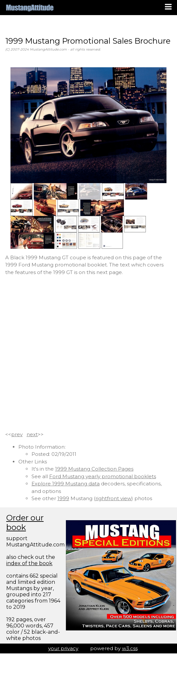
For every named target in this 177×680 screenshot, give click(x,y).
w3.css (130, 648)
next (32, 434)
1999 (63, 498)
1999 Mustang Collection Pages (94, 469)
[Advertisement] (72, 353)
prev (17, 434)
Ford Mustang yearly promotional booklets (102, 476)
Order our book (25, 522)
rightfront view (113, 498)
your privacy (63, 648)
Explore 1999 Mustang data (65, 483)
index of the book (29, 563)
